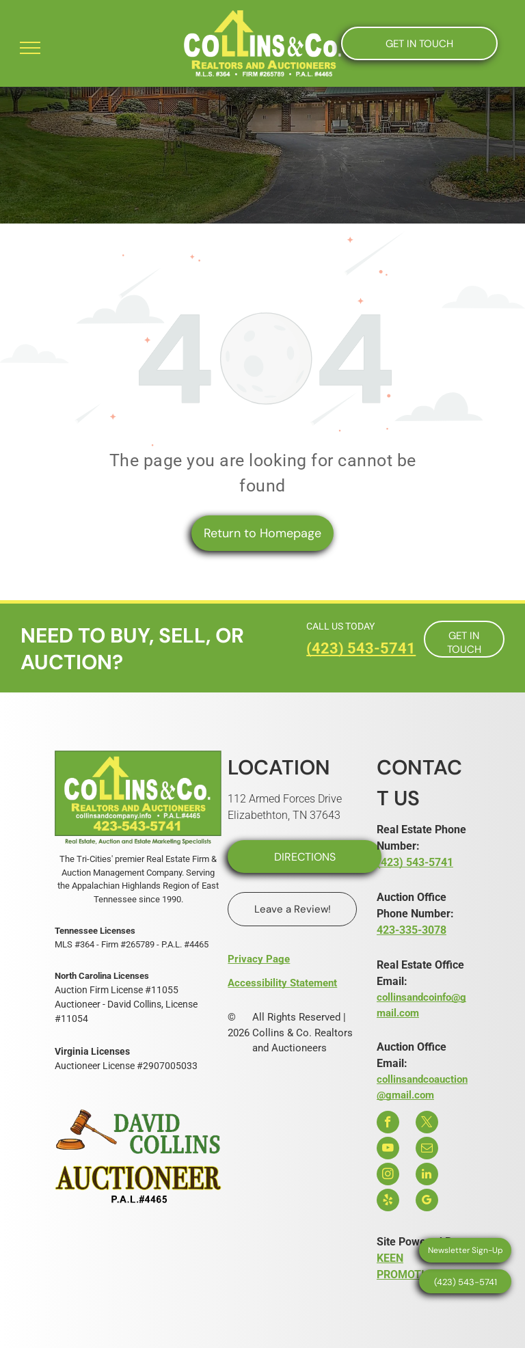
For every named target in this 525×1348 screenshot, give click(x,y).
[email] (427, 1150)
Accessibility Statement (282, 983)
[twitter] (427, 1124)
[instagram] (388, 1176)
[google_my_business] (427, 1202)
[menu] (30, 48)
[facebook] (388, 1124)
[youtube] (388, 1150)
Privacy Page (259, 959)
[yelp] (388, 1202)
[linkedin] (427, 1176)
